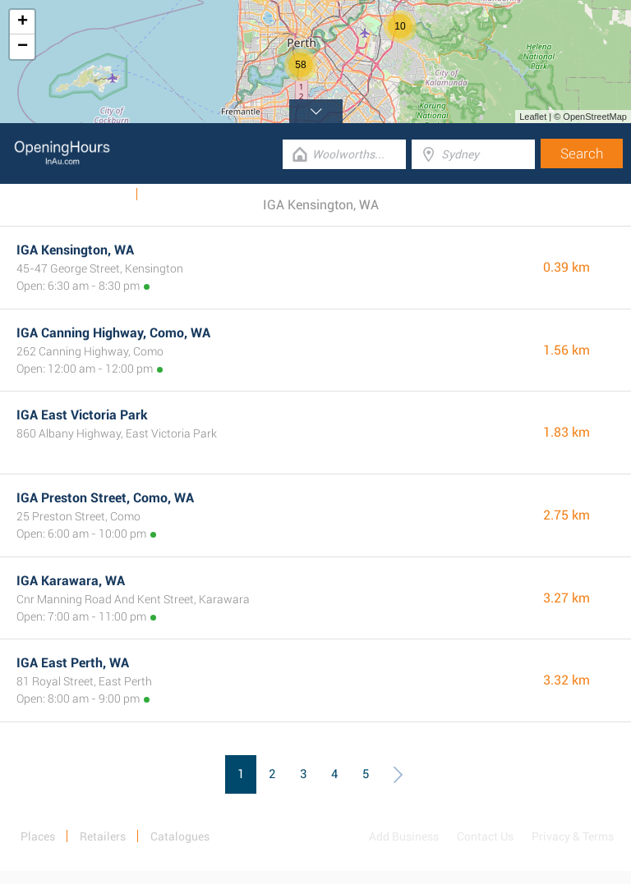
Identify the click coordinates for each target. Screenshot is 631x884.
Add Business (404, 836)
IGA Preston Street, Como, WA (105, 498)
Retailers (103, 836)
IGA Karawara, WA (70, 581)
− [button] (22, 46)
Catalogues (97, 194)
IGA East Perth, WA (72, 663)
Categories (175, 194)
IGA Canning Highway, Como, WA (113, 333)
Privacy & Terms (573, 836)
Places (38, 836)
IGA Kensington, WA (75, 250)
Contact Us (485, 836)
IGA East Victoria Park (82, 415)
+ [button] (22, 22)
